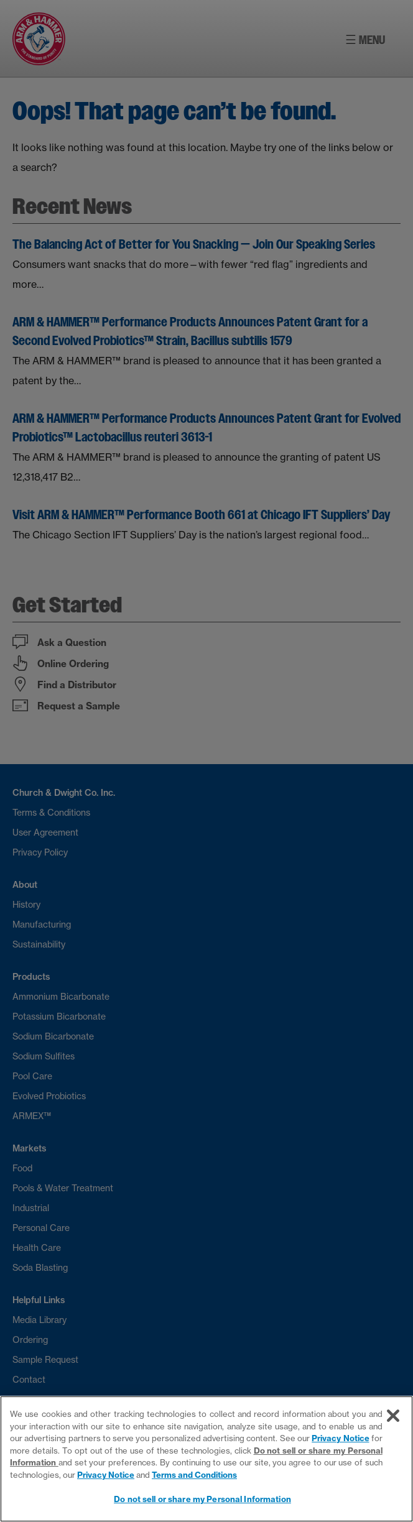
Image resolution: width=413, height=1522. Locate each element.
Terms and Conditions (194, 1475)
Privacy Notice (340, 1438)
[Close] (393, 1415)
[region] (206, 1459)
